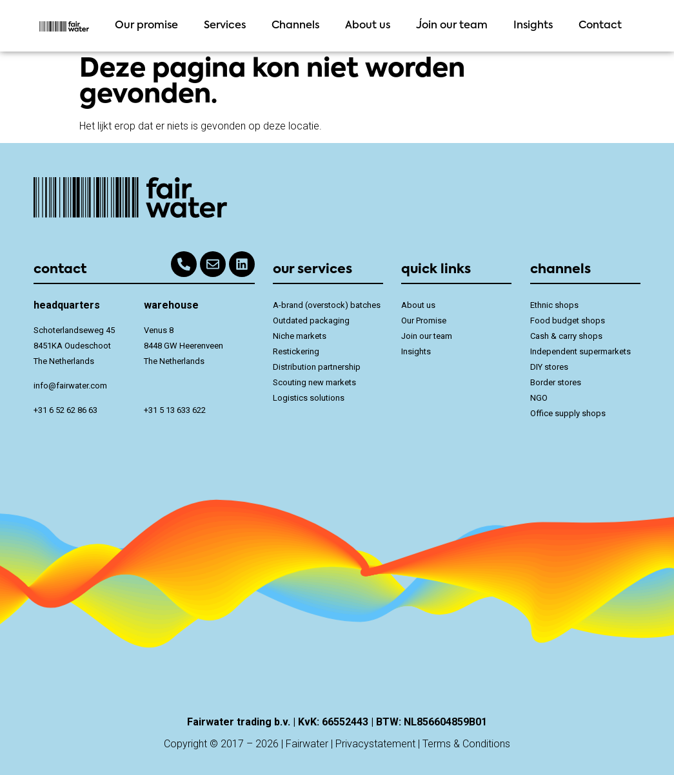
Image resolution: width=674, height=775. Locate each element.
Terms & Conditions (466, 744)
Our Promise (423, 320)
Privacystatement (375, 744)
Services (225, 26)
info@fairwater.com (70, 385)
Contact (600, 26)
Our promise (146, 26)
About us (367, 26)
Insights (533, 26)
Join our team (452, 26)
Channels (295, 26)
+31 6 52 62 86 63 (65, 410)
